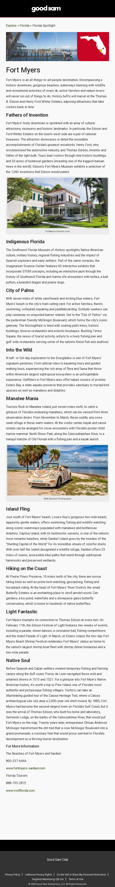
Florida (25, 25)
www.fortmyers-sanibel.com (25, 768)
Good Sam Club (57, 860)
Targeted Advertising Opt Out (48, 879)
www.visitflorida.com (20, 790)
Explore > (12, 25)
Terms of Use (76, 879)
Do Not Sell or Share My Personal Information (81, 874)
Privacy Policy (12, 874)
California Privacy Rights (38, 874)
